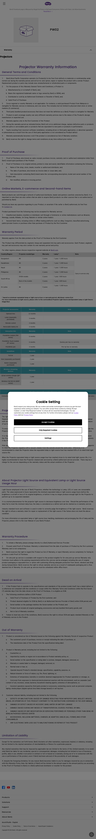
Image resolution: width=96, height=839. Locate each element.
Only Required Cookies (48, 430)
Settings (48, 438)
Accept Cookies (48, 422)
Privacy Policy (28, 415)
